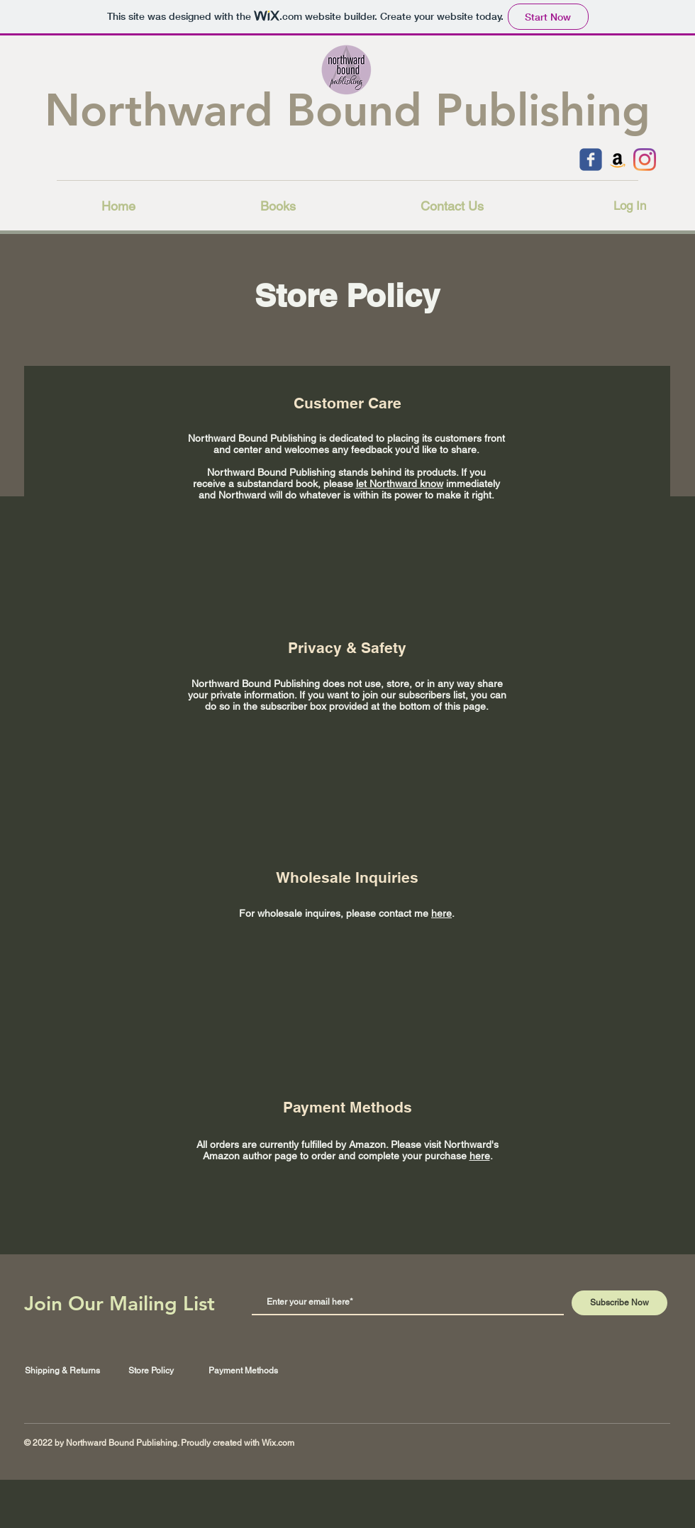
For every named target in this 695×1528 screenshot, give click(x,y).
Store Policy (151, 1371)
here (441, 913)
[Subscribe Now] (619, 1302)
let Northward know (399, 483)
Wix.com (278, 1443)
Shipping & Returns (62, 1371)
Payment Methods (243, 1371)
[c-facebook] (590, 159)
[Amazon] (617, 159)
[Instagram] (644, 159)
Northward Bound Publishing (347, 110)
